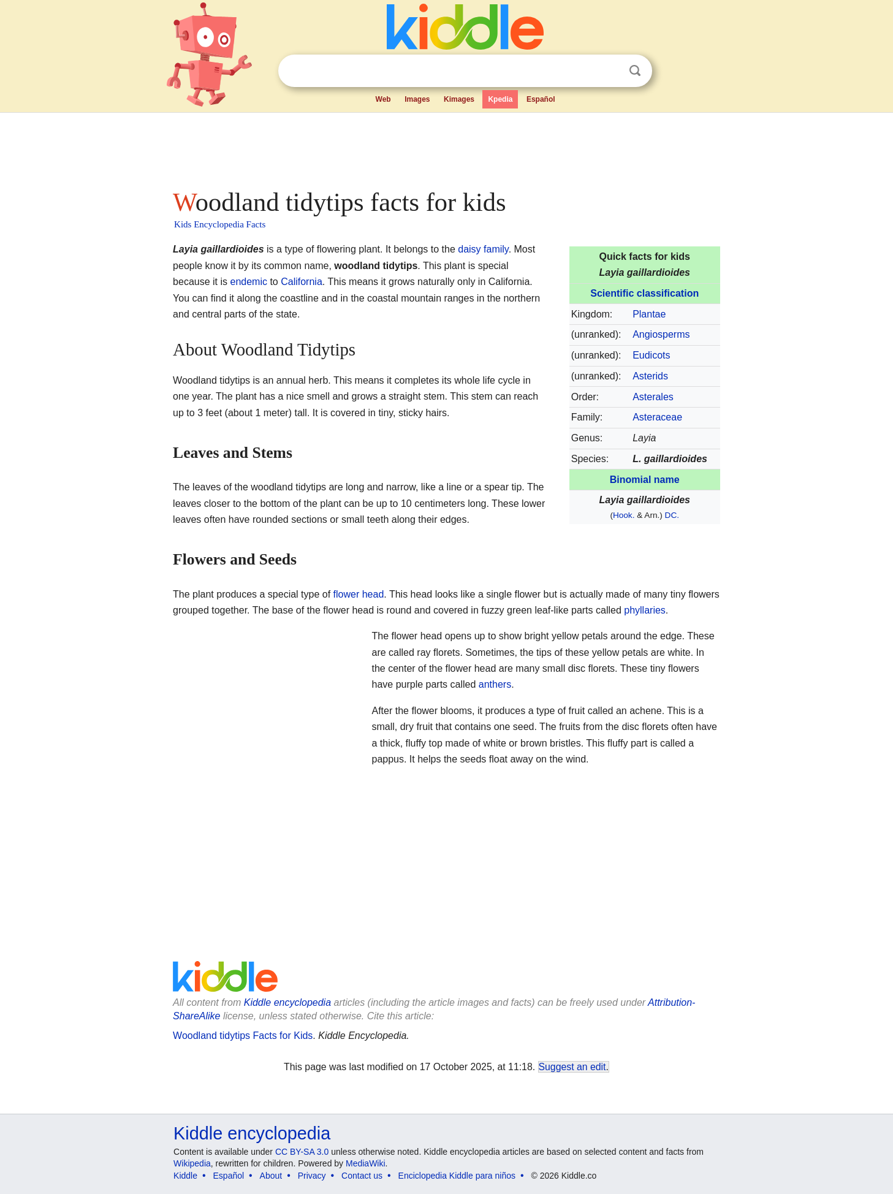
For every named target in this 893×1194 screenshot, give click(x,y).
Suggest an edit (572, 1067)
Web (383, 99)
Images (417, 99)
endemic (248, 281)
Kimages (459, 99)
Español (540, 99)
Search (635, 71)
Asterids (650, 376)
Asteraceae (657, 417)
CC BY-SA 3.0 (302, 1152)
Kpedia (500, 99)
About (271, 1176)
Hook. (624, 515)
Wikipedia (192, 1163)
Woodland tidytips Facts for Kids (243, 1035)
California (301, 281)
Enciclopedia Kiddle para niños (456, 1176)
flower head (358, 594)
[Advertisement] (445, 147)
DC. (672, 515)
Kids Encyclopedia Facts (219, 224)
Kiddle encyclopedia (287, 1002)
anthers (495, 684)
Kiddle (185, 1176)
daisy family (483, 249)
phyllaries (645, 610)
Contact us (361, 1176)
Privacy (312, 1176)
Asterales (653, 397)
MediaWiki (366, 1163)
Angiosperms (661, 334)
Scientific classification (644, 293)
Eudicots (651, 355)
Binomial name (645, 479)
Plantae (649, 314)
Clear (609, 71)
